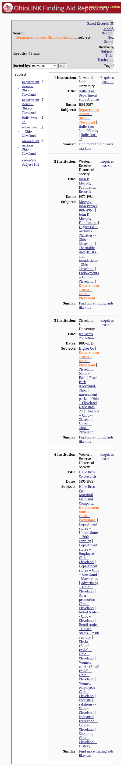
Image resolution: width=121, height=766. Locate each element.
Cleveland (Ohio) (86, 371)
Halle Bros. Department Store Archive (89, 95)
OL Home (90, 6)
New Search (109, 39)
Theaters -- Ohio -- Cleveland (89, 415)
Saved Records (98, 23)
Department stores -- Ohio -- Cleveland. (30, 106)
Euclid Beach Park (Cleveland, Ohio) (89, 384)
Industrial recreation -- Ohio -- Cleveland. (88, 723)
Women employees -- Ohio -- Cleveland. (88, 689)
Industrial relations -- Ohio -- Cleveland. (87, 706)
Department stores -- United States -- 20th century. (89, 532)
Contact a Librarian (109, 6)
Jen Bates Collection (86, 336)
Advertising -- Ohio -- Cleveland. (30, 131)
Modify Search (108, 31)
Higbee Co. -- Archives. (88, 229)
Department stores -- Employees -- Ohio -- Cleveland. (89, 553)
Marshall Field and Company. (86, 499)
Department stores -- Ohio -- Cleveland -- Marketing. (89, 572)
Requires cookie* (107, 80)
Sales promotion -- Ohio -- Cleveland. (88, 601)
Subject (106, 51)
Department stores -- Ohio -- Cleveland (30, 88)
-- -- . (89, 292)
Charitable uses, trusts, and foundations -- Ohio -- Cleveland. (89, 258)
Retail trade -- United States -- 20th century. (89, 631)
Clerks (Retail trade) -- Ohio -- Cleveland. (86, 649)
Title (108, 56)
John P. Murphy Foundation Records (87, 185)
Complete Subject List (30, 162)
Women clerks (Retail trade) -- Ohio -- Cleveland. (89, 670)
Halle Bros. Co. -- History (89, 128)
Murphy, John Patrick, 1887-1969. (89, 206)
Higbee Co (86, 348)
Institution (106, 60)
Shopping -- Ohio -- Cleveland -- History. (88, 740)
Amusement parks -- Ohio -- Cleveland (30, 147)
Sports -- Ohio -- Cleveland (86, 428)
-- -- (89, 116)
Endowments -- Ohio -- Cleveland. (89, 277)
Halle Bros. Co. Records (87, 474)
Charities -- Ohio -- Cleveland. (87, 239)
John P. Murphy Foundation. (88, 218)
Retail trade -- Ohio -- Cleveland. (89, 616)
